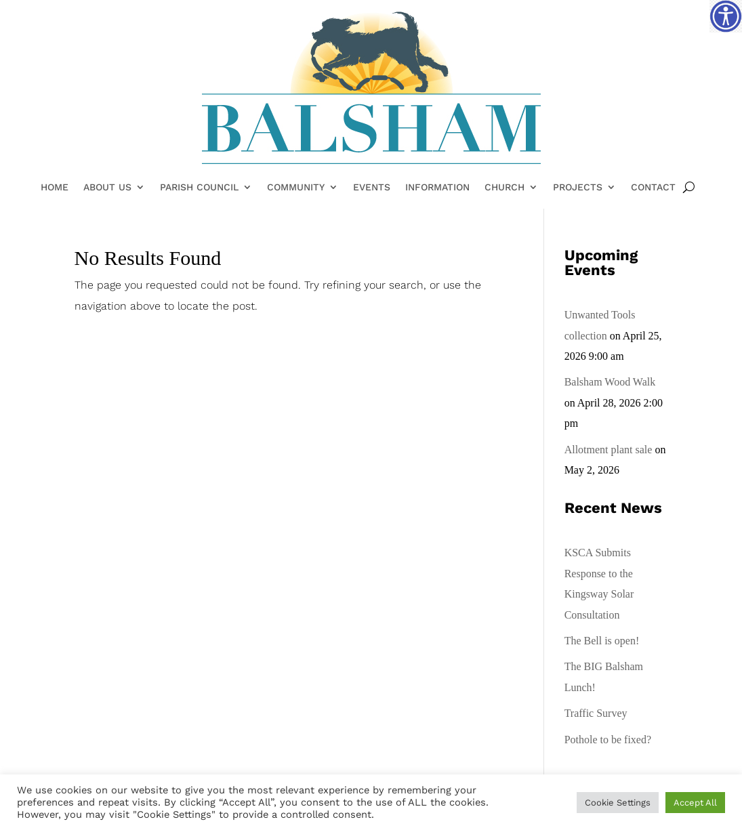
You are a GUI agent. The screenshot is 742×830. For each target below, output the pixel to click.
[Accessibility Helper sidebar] (725, 16)
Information (437, 187)
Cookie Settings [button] (618, 802)
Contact (653, 187)
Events (371, 187)
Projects (577, 187)
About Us (107, 187)
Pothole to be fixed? (607, 739)
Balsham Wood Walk (610, 382)
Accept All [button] (695, 802)
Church (504, 187)
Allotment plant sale (608, 449)
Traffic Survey (595, 713)
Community (296, 187)
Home (54, 187)
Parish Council (199, 187)
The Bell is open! (602, 640)
